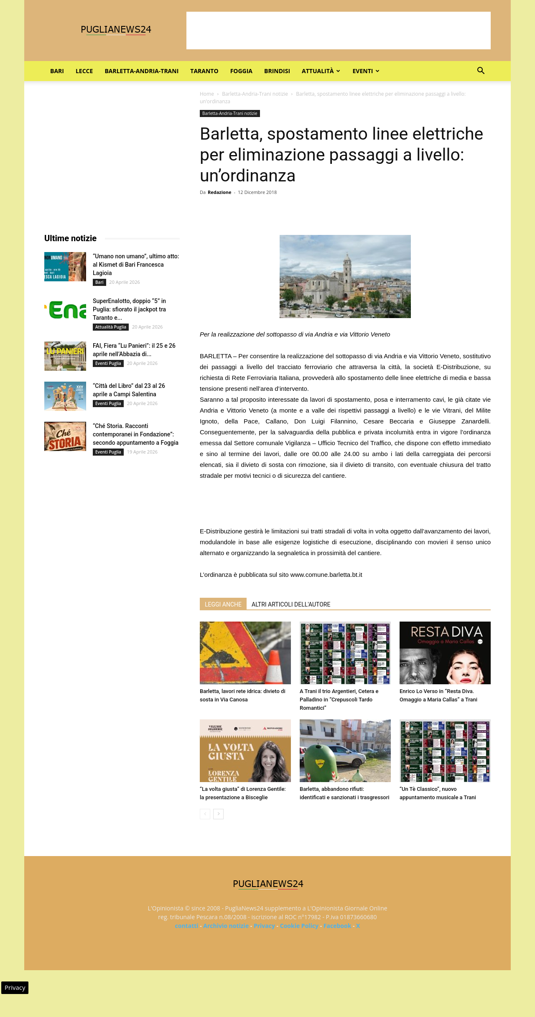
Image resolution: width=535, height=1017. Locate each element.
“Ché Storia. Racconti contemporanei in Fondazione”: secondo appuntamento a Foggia (135, 434)
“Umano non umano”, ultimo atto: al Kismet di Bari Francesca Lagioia (136, 264)
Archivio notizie (226, 926)
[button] (481, 72)
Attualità (321, 71)
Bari (57, 71)
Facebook (338, 926)
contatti (187, 926)
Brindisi (277, 71)
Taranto (204, 71)
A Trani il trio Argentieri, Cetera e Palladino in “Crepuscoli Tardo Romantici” (339, 699)
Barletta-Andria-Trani (141, 71)
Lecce (84, 71)
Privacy (264, 926)
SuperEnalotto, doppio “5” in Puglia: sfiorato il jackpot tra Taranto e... (129, 309)
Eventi (366, 71)
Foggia (241, 71)
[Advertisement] (338, 30)
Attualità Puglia (110, 327)
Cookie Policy (299, 926)
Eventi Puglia (108, 363)
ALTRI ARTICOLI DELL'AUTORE (291, 604)
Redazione (220, 192)
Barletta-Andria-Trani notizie (255, 93)
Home (207, 93)
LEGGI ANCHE (223, 604)
